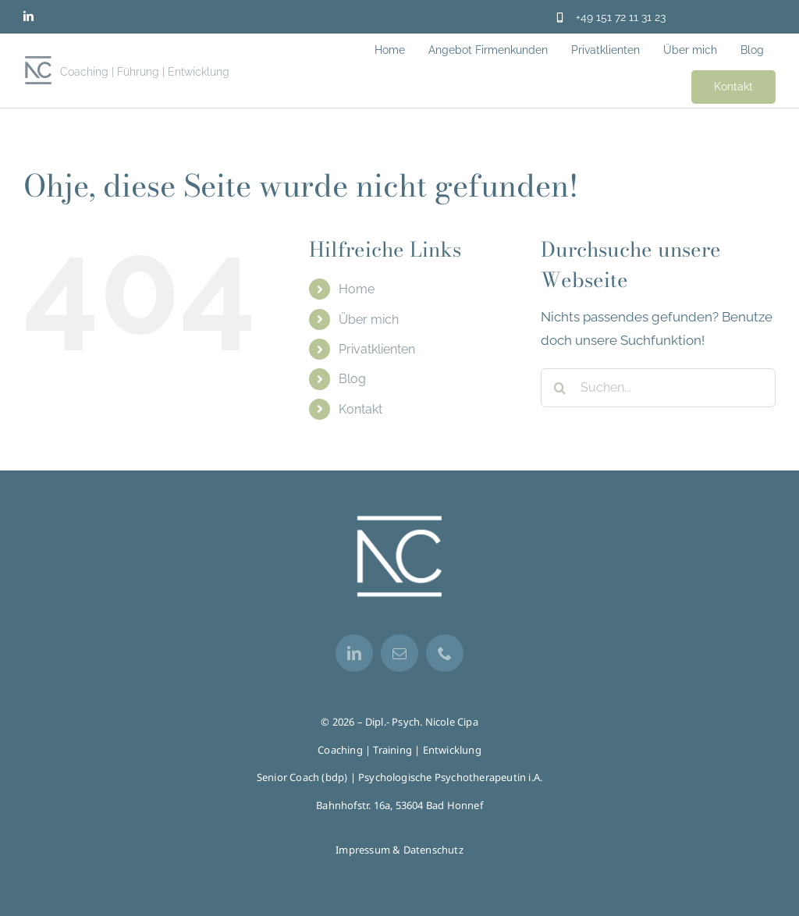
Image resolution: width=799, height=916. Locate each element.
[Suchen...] (658, 387)
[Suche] (560, 387)
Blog (352, 378)
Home (357, 289)
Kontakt (360, 409)
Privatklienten (377, 349)
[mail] (399, 653)
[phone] (444, 653)
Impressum (363, 850)
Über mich (369, 319)
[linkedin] (28, 16)
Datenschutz (433, 850)
